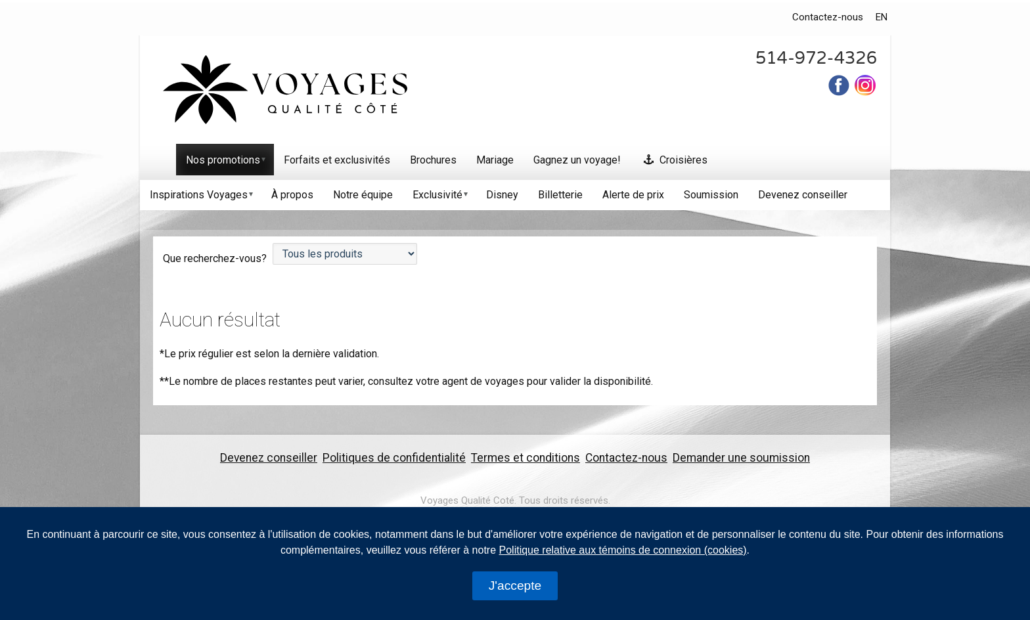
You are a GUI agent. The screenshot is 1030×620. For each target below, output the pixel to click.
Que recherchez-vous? (216, 258)
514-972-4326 (816, 58)
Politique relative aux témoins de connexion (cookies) (623, 550)
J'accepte (515, 585)
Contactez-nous (827, 17)
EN (881, 17)
